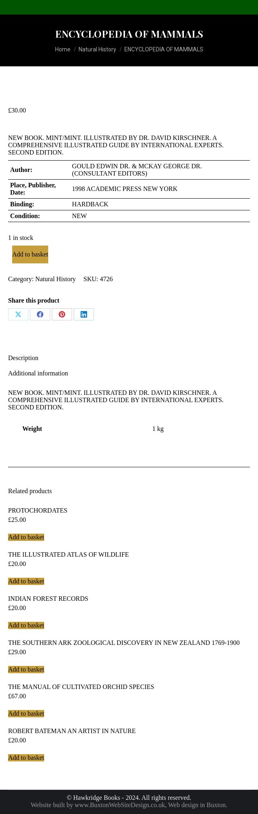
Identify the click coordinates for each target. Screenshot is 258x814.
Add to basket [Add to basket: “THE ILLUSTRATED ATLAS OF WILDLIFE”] (26, 581)
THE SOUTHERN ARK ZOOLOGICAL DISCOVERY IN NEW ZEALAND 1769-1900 (124, 642)
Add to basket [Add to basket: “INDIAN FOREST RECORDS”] (26, 625)
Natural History (55, 279)
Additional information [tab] (38, 373)
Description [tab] (23, 357)
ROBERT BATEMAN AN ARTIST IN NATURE (72, 730)
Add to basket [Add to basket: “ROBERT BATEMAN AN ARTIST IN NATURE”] (26, 757)
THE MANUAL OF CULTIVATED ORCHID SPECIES (81, 686)
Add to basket (30, 254)
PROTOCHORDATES (37, 510)
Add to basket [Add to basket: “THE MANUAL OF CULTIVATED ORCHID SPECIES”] (26, 713)
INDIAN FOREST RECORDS (48, 598)
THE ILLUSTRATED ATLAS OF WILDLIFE (68, 554)
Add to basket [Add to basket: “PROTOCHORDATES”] (26, 537)
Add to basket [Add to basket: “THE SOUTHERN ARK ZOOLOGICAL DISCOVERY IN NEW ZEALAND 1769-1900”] (26, 669)
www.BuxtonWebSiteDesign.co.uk (120, 804)
